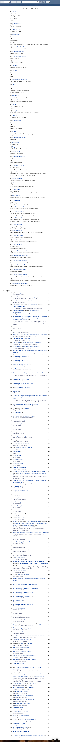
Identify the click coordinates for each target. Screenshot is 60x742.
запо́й (14, 131)
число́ (25, 316)
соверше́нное (30, 334)
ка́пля (39, 473)
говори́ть (23, 561)
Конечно (15, 578)
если (22, 676)
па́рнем (33, 719)
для (43, 372)
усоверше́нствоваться (19, 79)
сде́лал (16, 523)
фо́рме (32, 473)
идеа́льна (21, 663)
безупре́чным (27, 538)
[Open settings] (57, 739)
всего (41, 480)
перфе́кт (15, 70)
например (21, 373)
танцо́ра (25, 404)
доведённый (16, 172)
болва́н (30, 300)
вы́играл (19, 667)
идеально (34, 372)
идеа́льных (24, 735)
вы (44, 471)
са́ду (39, 624)
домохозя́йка (37, 342)
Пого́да (15, 338)
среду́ (39, 532)
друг (35, 297)
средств (29, 316)
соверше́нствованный (19, 260)
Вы (13, 416)
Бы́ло (14, 494)
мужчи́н (43, 735)
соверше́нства (17, 312)
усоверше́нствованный (20, 161)
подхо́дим (23, 604)
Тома (21, 432)
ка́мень (44, 473)
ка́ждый (25, 471)
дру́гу (31, 383)
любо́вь (36, 395)
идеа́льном (25, 297)
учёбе (24, 675)
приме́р (39, 318)
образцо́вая (30, 342)
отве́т (17, 364)
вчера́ (18, 338)
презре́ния (44, 334)
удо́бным (39, 372)
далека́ (19, 330)
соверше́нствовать (18, 51)
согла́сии (30, 297)
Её (13, 612)
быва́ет (17, 735)
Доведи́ (15, 436)
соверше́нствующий (19, 269)
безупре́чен (20, 424)
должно (26, 578)
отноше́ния (16, 318)
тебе (22, 632)
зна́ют (28, 676)
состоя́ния (34, 436)
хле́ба (26, 373)
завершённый (16, 89)
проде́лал (17, 731)
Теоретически (17, 350)
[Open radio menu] (53, 739)
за (29, 673)
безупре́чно (16, 147)
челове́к (23, 350)
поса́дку (33, 655)
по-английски (30, 561)
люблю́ (34, 683)
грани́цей (33, 673)
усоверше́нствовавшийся (20, 283)
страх (45, 395)
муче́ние (29, 397)
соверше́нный (16, 23)
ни (19, 735)
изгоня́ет (41, 395)
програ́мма (18, 346)
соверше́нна (25, 356)
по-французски (30, 550)
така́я (21, 647)
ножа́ (22, 372)
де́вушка (24, 447)
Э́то (14, 310)
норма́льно (25, 563)
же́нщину (28, 639)
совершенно (21, 608)
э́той (31, 584)
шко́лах (29, 675)
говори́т (23, 550)
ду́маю (15, 342)
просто (22, 387)
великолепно (21, 514)
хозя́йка (23, 557)
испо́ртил (28, 667)
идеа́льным (35, 404)
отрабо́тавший (17, 218)
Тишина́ (15, 532)
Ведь (36, 473)
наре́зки (15, 373)
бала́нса (15, 580)
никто (24, 616)
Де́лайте (15, 471)
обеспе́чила (27, 532)
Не (13, 735)
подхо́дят (24, 383)
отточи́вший (16, 240)
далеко (36, 310)
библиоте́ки (20, 532)
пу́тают (18, 319)
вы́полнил (20, 655)
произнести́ (36, 521)
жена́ (24, 342)
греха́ (16, 352)
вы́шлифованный (18, 165)
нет (19, 395)
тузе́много (30, 525)
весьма (32, 310)
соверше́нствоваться (19, 56)
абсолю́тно (15, 115)
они (25, 676)
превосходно (22, 420)
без (14, 352)
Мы (13, 600)
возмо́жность (25, 498)
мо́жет (28, 350)
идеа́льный (16, 34)
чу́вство (42, 578)
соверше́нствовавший (19, 251)
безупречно (19, 494)
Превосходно (16, 451)
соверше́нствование (19, 137)
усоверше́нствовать (18, 61)
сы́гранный (16, 151)
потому (15, 397)
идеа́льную (34, 532)
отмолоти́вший (17, 196)
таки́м (23, 523)
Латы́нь (15, 715)
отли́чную (23, 731)
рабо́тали (18, 297)
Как (13, 316)
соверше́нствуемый (18, 265)
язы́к (27, 715)
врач (19, 574)
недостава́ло (35, 480)
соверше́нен (21, 327)
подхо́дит (27, 632)
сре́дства (23, 319)
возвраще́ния (39, 675)
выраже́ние (37, 334)
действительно (19, 300)
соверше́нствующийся (19, 274)
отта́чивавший (17, 224)
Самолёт (15, 655)
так (38, 316)
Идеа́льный (16, 624)
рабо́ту (19, 436)
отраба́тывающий (18, 211)
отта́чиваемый (17, 230)
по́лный (14, 11)
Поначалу (15, 719)
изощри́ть (15, 95)
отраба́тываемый (18, 207)
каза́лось (20, 538)
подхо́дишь (24, 584)
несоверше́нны (19, 600)
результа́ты (16, 669)
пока (30, 563)
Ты (13, 424)
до (22, 436)
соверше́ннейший (18, 47)
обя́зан (18, 561)
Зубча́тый (15, 372)
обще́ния (34, 316)
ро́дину (15, 676)
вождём (24, 525)
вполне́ (14, 104)
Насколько (16, 553)
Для (14, 304)
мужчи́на (24, 443)
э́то (16, 387)
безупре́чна (24, 360)
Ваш (14, 364)
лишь (44, 480)
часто (37, 673)
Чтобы (14, 480)
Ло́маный (41, 561)
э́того (32, 592)
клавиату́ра (18, 356)
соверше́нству (28, 293)
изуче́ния (17, 304)
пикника (32, 687)
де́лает (26, 372)
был (16, 424)
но (25, 395)
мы (16, 616)
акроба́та (21, 578)
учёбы (46, 532)
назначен (15, 525)
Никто (14, 327)
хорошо (36, 561)
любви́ (15, 395)
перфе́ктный (16, 75)
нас (19, 379)
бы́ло (18, 387)
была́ (22, 338)
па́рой (32, 416)
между (21, 318)
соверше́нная (30, 395)
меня (31, 443)
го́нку (23, 667)
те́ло (24, 517)
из (17, 379)
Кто (14, 467)
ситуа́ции (44, 318)
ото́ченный (16, 200)
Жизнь (14, 663)
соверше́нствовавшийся (20, 255)
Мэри (17, 635)
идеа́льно (15, 142)
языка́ (29, 304)
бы (23, 416)
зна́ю (21, 553)
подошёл (25, 588)
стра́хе (22, 397)
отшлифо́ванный (17, 244)
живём (18, 727)
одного (15, 482)
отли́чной (20, 473)
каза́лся (22, 719)
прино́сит (15, 306)
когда (14, 319)
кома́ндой (33, 659)
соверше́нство (16, 120)
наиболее (23, 334)
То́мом (17, 416)
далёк (16, 490)
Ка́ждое (15, 404)
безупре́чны (21, 510)
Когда (14, 521)
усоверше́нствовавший (20, 279)
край (19, 372)
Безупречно (16, 391)
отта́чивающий (17, 235)
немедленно (40, 523)
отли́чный (33, 318)
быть (40, 563)
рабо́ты (35, 584)
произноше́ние (19, 368)
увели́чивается (19, 316)
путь (21, 293)
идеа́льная (27, 338)
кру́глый (26, 300)
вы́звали (30, 521)
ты (32, 563)
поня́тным (45, 563)
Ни (13, 574)
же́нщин (29, 735)
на (22, 310)
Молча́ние (15, 334)
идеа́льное (19, 517)
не (17, 327)
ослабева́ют (44, 316)
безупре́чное (23, 542)
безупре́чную (27, 655)
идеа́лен (26, 408)
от (39, 310)
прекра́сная (18, 498)
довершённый (17, 178)
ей (31, 480)
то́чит (14, 475)
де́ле (25, 635)
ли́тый (14, 183)
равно (30, 683)
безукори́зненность (18, 156)
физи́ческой (27, 473)
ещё (24, 346)
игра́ (16, 330)
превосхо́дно (16, 125)
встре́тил (16, 639)
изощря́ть (15, 65)
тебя (30, 447)
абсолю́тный (16, 29)
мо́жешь (36, 563)
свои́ (33, 667)
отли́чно (18, 596)
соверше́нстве (40, 676)
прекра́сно (15, 111)
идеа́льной (28, 416)
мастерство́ (21, 306)
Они (14, 297)
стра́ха (22, 395)
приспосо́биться (17, 675)
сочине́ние (18, 310)
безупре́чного (27, 436)
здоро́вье (36, 553)
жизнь (45, 350)
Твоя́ (14, 647)
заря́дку (20, 471)
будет (16, 420)
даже (18, 676)
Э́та (14, 346)
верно (33, 304)
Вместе (15, 659)
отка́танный (16, 189)
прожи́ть (32, 350)
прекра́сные (38, 667)
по (31, 471)
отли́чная (17, 557)
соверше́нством (29, 523)
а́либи (16, 538)
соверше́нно (16, 100)
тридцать (35, 471)
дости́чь (19, 480)
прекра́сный (20, 687)
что (36, 304)
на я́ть (14, 84)
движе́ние (20, 404)
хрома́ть (15, 39)
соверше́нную (39, 350)
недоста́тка (20, 482)
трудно (42, 673)
